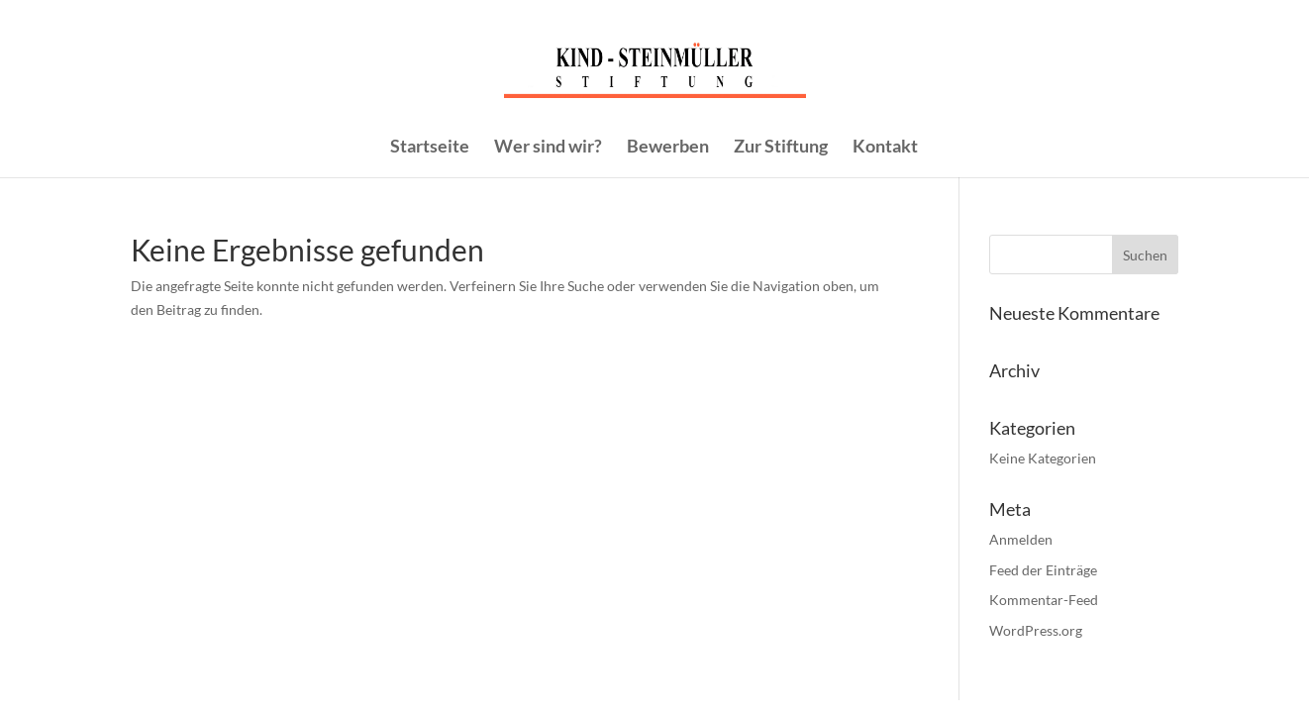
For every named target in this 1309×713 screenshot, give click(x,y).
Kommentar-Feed (1043, 599)
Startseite (429, 147)
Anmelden (1021, 539)
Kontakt (885, 147)
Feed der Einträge (1043, 569)
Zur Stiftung (781, 147)
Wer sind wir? (548, 147)
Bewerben (668, 147)
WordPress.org (1035, 630)
